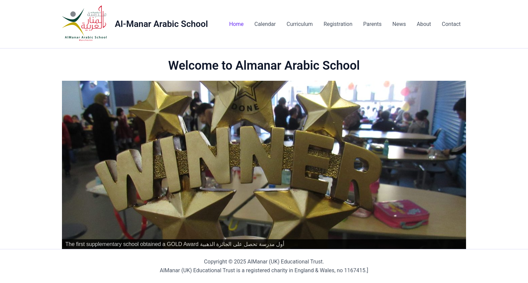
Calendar (264, 24)
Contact (451, 24)
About (424, 24)
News (399, 24)
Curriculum (300, 24)
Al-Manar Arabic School (161, 24)
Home (236, 24)
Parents (372, 24)
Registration (338, 24)
